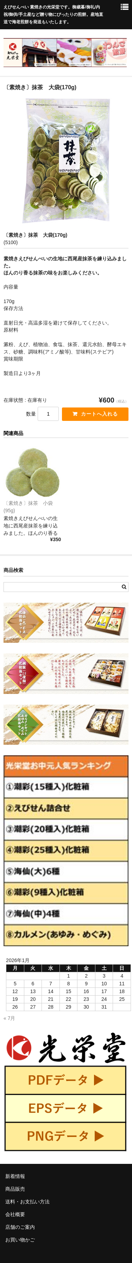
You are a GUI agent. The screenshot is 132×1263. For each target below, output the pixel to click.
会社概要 (15, 1214)
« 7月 (9, 1018)
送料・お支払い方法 (27, 1201)
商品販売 (15, 1189)
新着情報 (15, 1176)
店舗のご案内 (20, 1227)
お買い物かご (20, 1240)
